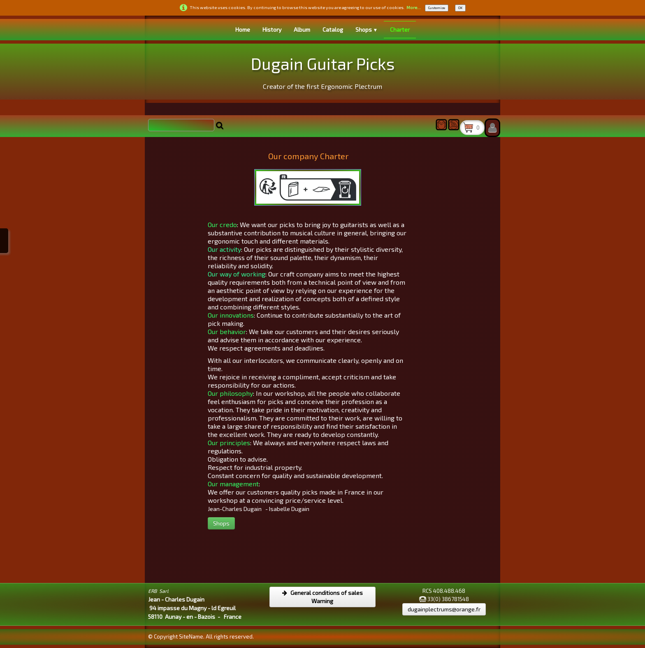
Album (302, 29)
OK (460, 8)
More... (413, 7)
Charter (400, 29)
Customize (436, 8)
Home (242, 29)
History (271, 29)
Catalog (332, 29)
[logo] (322, 70)
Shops (366, 29)
